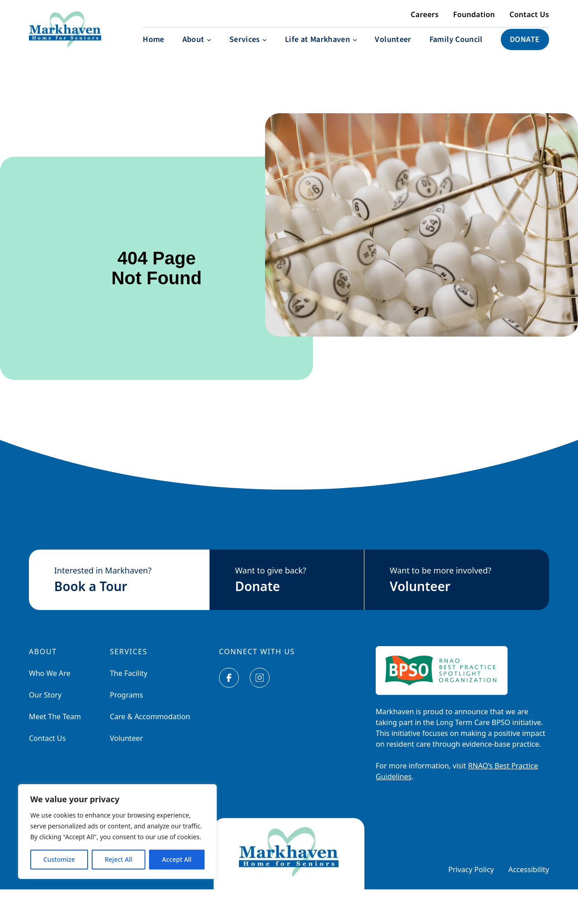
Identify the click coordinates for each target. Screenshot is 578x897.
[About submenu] (196, 47)
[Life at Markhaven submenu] (321, 47)
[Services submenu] (248, 47)
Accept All (176, 859)
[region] (117, 831)
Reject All (118, 859)
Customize (59, 859)
